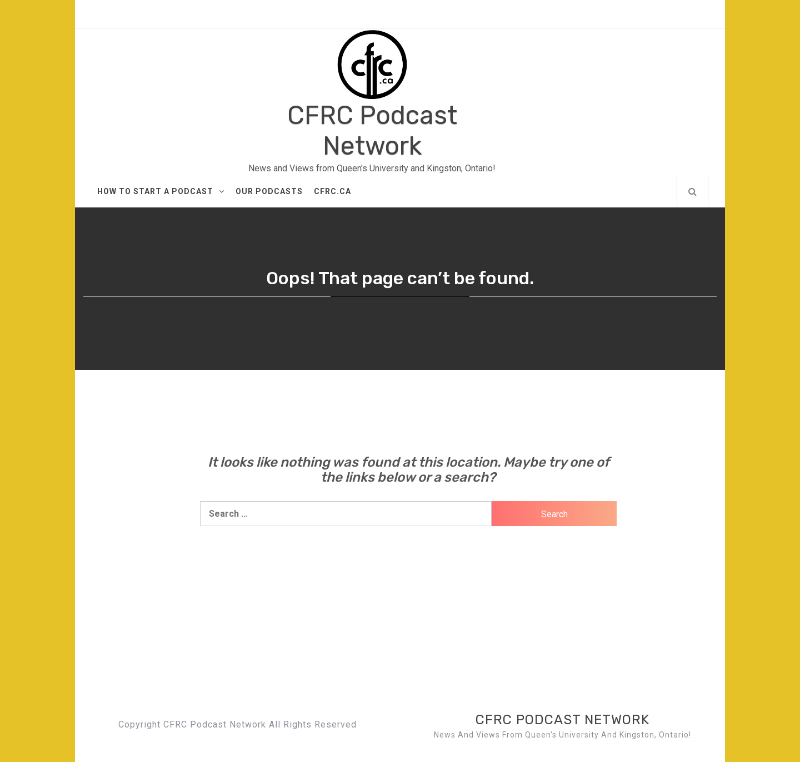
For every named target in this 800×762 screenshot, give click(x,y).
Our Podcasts (269, 191)
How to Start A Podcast (160, 191)
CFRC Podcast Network (372, 130)
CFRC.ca (332, 191)
